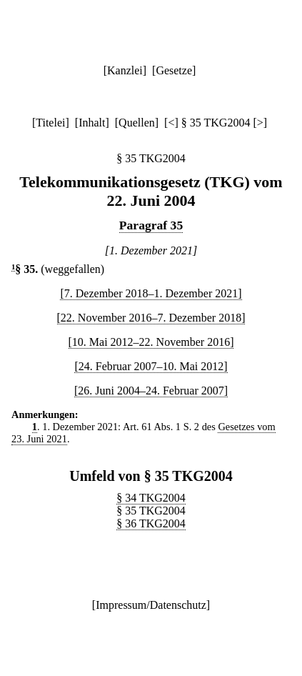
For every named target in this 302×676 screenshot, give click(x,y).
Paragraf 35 (151, 225)
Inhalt (92, 122)
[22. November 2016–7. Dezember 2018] (151, 318)
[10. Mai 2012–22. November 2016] (151, 342)
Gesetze (174, 70)
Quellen (137, 122)
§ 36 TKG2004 (151, 523)
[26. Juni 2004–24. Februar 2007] (151, 390)
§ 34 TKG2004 (151, 498)
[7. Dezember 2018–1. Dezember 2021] (150, 293)
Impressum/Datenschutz (151, 605)
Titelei (50, 122)
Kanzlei (125, 70)
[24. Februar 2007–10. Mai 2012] (150, 366)
